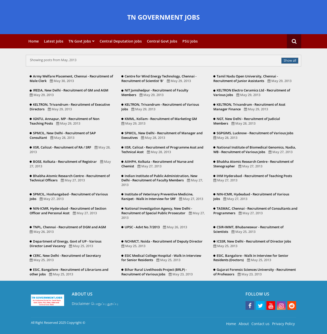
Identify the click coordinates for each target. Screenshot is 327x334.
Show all (290, 60)
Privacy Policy (283, 323)
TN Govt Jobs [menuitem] (79, 41)
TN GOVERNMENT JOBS (163, 17)
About (244, 323)
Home (231, 323)
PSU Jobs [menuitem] (190, 41)
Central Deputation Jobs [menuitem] (121, 41)
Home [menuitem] (33, 41)
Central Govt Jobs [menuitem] (162, 41)
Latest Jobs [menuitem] (53, 41)
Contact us (260, 323)
